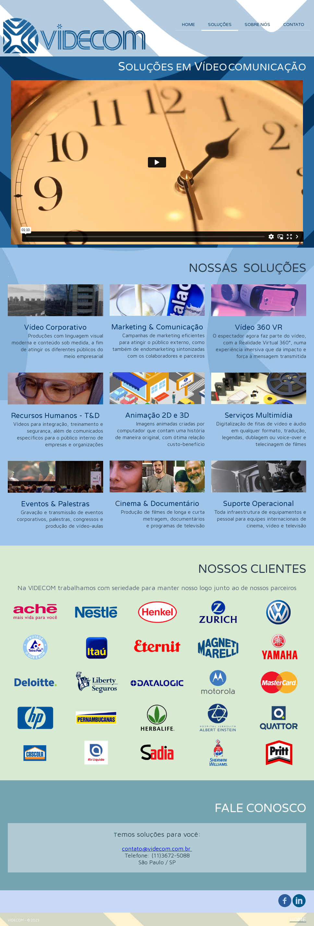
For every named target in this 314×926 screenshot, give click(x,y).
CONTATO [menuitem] (293, 24)
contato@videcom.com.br (156, 848)
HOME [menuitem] (188, 24)
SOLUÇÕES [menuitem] (220, 24)
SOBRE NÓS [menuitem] (257, 24)
